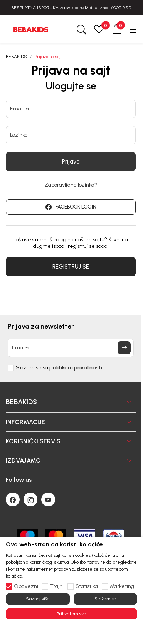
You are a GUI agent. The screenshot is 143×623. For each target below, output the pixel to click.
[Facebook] (13, 499)
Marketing (122, 586)
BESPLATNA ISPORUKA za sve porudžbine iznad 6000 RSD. (71, 7)
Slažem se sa (59, 368)
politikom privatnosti (75, 367)
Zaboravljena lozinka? (70, 185)
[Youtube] (48, 499)
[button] (117, 29)
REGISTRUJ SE (70, 266)
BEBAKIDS (16, 56)
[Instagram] (30, 499)
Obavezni (26, 586)
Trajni (57, 586)
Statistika (87, 586)
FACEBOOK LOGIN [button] (70, 207)
